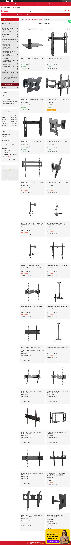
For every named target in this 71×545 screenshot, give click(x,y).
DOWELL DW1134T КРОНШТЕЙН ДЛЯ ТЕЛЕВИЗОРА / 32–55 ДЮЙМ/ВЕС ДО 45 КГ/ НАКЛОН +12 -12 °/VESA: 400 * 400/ (57, 474)
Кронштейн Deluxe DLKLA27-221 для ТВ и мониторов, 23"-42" (57, 142)
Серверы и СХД (7, 31)
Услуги (4, 87)
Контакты (23, 14)
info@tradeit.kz (8, 158)
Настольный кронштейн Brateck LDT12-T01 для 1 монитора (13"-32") (56, 224)
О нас (18, 14)
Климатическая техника (8, 66)
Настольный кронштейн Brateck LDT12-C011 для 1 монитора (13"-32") (31, 266)
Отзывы (29, 14)
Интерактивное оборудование (6, 45)
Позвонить (52, 4)
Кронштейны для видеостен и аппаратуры (11, 81)
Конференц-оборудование (9, 39)
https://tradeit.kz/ (8, 156)
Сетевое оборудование (8, 36)
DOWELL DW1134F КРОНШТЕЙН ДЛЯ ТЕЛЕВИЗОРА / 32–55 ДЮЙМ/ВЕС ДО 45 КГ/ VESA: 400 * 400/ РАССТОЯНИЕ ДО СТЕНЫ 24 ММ (32, 349)
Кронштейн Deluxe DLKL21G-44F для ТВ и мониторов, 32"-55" (57, 392)
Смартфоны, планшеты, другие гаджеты (9, 52)
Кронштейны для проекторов (10, 75)
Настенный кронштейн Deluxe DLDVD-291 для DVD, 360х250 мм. (32, 59)
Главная (3, 14)
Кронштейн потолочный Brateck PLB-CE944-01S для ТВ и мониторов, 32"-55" (57, 307)
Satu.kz (41, 542)
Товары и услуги (10, 14)
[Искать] (65, 11)
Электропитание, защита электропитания (9, 61)
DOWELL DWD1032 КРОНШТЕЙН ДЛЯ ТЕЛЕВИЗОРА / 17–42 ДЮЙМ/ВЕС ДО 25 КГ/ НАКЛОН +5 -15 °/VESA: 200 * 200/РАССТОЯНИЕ (57, 517)
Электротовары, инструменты (7, 70)
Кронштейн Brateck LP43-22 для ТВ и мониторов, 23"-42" (57, 59)
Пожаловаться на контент (39, 543)
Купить (51, 110)
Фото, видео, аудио (7, 58)
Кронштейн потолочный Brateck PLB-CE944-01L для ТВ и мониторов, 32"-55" (57, 348)
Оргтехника (6, 34)
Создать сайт (16, 1)
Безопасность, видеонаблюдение (7, 55)
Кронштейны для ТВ (8, 84)
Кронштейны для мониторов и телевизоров (11, 78)
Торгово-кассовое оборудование (7, 48)
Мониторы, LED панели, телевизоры (9, 29)
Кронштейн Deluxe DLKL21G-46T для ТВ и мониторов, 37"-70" (32, 474)
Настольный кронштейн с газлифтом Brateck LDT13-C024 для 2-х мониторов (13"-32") (32, 225)
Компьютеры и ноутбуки (9, 25)
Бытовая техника (7, 64)
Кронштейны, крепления (37, 19)
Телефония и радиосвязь (9, 41)
